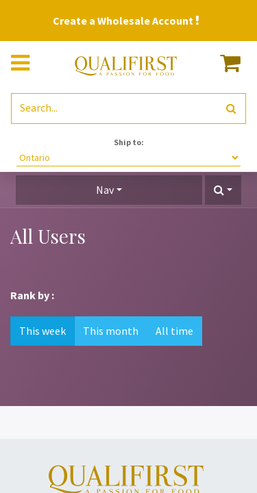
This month (110, 331)
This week (42, 331)
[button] (223, 190)
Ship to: (129, 142)
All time (174, 331)
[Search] (231, 108)
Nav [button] (105, 190)
